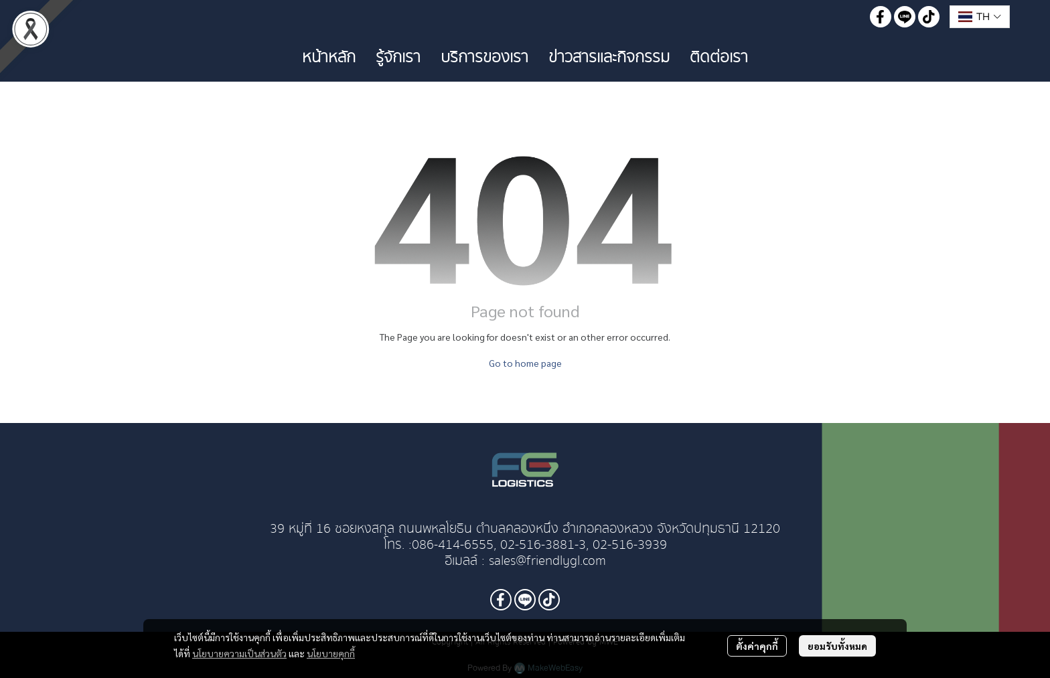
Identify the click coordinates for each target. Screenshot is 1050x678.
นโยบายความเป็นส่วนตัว (239, 653)
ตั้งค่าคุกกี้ (757, 646)
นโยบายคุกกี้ (331, 653)
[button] (980, 16)
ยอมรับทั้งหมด (837, 646)
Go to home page (525, 363)
